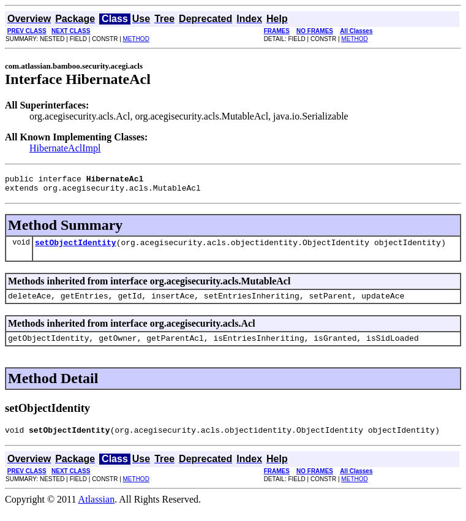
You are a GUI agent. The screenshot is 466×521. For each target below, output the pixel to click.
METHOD (136, 39)
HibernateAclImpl (64, 148)
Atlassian (96, 510)
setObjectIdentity (75, 247)
